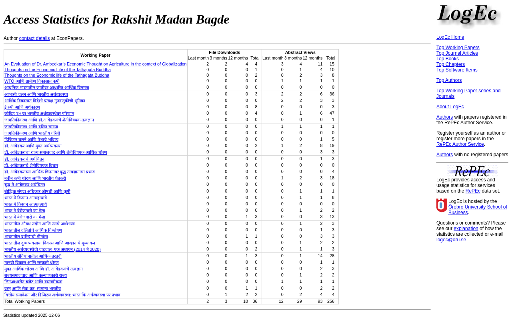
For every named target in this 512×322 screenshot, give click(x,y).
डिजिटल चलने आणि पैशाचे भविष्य (31, 139)
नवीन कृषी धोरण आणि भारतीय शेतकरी (35, 178)
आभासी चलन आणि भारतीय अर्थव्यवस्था (36, 94)
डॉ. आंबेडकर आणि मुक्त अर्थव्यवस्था (33, 145)
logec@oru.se (451, 239)
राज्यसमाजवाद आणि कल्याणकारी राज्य (35, 275)
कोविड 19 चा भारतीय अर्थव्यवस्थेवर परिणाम (39, 113)
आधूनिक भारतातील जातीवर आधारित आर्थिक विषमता (46, 87)
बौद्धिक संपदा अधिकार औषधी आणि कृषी (37, 191)
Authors (444, 117)
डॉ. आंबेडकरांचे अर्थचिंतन (24, 159)
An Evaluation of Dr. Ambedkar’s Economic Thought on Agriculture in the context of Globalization (95, 64)
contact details (34, 38)
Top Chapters (450, 64)
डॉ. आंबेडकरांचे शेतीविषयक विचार (31, 165)
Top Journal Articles (457, 53)
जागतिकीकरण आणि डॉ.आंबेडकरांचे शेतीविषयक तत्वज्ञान (49, 119)
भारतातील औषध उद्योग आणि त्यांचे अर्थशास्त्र (39, 223)
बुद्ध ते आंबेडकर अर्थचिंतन (24, 184)
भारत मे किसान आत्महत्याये (25, 197)
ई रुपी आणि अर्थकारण (22, 107)
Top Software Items (457, 70)
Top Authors (449, 80)
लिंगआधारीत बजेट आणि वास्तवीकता (33, 281)
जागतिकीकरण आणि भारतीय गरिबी (32, 133)
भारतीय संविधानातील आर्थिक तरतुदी (33, 256)
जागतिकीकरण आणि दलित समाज (31, 126)
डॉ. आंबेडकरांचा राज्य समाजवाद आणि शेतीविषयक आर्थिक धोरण (55, 152)
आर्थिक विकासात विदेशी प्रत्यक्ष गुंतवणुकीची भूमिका (44, 100)
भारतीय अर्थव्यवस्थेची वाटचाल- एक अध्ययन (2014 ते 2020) (52, 249)
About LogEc (450, 106)
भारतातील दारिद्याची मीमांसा (26, 236)
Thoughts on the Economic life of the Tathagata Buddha (56, 75)
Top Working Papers (458, 47)
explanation (466, 228)
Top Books (447, 59)
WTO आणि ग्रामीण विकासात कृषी (32, 81)
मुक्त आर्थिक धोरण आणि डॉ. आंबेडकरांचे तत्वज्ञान (43, 268)
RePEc (473, 191)
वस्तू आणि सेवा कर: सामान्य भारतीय (32, 288)
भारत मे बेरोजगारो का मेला (24, 210)
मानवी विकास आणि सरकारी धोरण (31, 262)
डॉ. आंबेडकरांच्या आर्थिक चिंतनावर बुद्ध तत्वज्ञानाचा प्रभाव (49, 171)
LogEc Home (450, 37)
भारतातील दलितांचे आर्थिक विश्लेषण (33, 230)
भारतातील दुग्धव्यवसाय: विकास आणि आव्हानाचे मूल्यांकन (49, 243)
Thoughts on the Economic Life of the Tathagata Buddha (57, 69)
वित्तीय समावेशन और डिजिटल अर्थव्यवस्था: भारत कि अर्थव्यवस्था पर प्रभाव (62, 294)
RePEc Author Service (460, 144)
